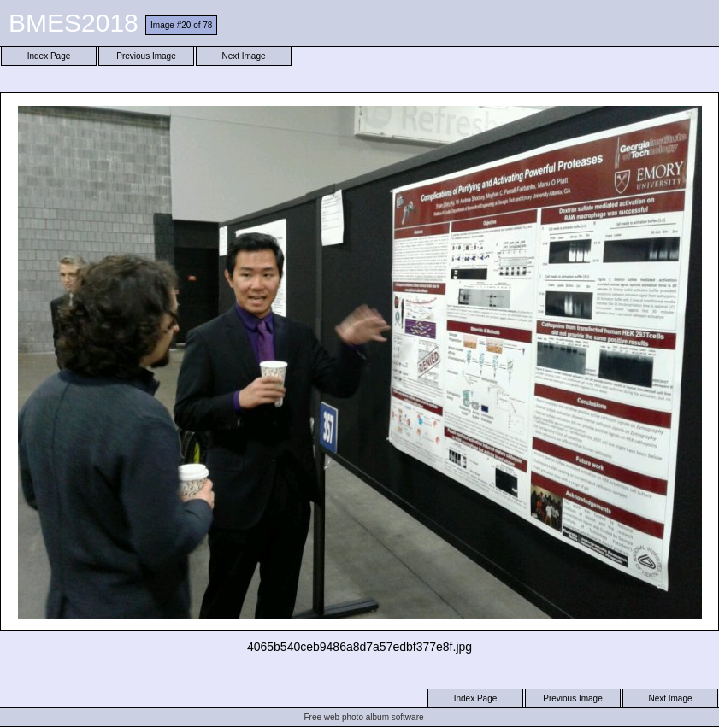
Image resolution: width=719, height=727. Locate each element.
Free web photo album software (363, 717)
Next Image (243, 56)
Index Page (49, 56)
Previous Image (145, 56)
